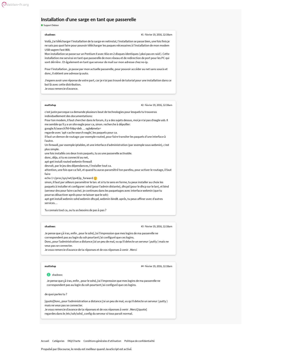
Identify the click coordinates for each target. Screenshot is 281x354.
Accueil (45, 341)
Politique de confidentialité (139, 341)
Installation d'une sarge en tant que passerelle (88, 19)
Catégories (58, 341)
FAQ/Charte (74, 341)
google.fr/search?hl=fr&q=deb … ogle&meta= (73, 128)
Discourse (64, 349)
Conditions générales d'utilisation (102, 341)
